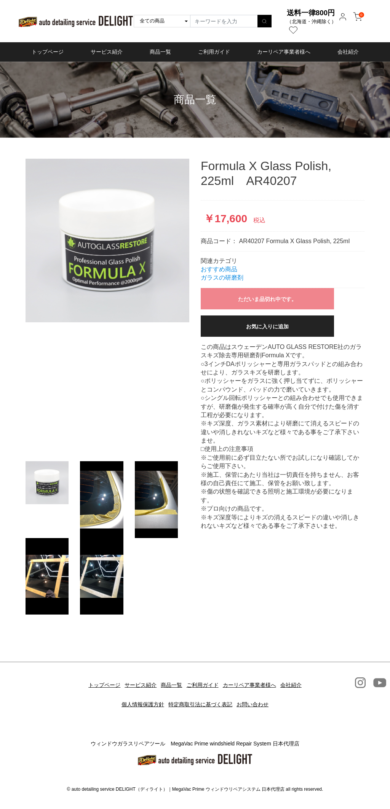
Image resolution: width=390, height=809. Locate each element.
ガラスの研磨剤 (222, 277)
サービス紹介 (107, 52)
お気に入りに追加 (267, 326)
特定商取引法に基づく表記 (200, 694)
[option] (107, 240)
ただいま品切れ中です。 (267, 299)
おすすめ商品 (219, 269)
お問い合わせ (257, 694)
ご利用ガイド (214, 52)
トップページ (48, 52)
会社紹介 (348, 52)
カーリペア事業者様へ (283, 52)
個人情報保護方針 (138, 694)
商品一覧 (160, 52)
